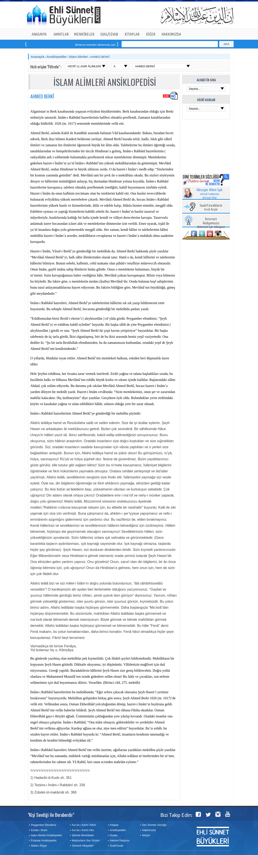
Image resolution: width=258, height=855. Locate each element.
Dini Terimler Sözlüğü (154, 825)
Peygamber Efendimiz (43, 825)
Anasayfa (37, 56)
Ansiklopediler (57, 56)
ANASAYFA (39, 34)
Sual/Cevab (116, 845)
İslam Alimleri (78, 56)
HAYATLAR (61, 34)
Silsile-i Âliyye (39, 845)
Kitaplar (114, 825)
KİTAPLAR (132, 34)
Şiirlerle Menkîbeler (83, 835)
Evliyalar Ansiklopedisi (43, 840)
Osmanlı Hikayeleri (83, 845)
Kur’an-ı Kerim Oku (83, 830)
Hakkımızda (149, 830)
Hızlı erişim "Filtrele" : (45, 66)
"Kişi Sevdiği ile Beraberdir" (51, 814)
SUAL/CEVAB (109, 34)
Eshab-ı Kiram (39, 830)
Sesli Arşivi (211, 207)
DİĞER (150, 34)
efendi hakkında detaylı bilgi (209, 194)
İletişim (146, 835)
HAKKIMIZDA (171, 34)
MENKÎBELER (84, 34)
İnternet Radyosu (120, 840)
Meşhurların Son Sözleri (86, 840)
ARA (226, 44)
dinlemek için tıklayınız (211, 223)
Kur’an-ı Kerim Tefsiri (84, 825)
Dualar (113, 835)
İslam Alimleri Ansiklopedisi (46, 835)
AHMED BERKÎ (100, 56)
